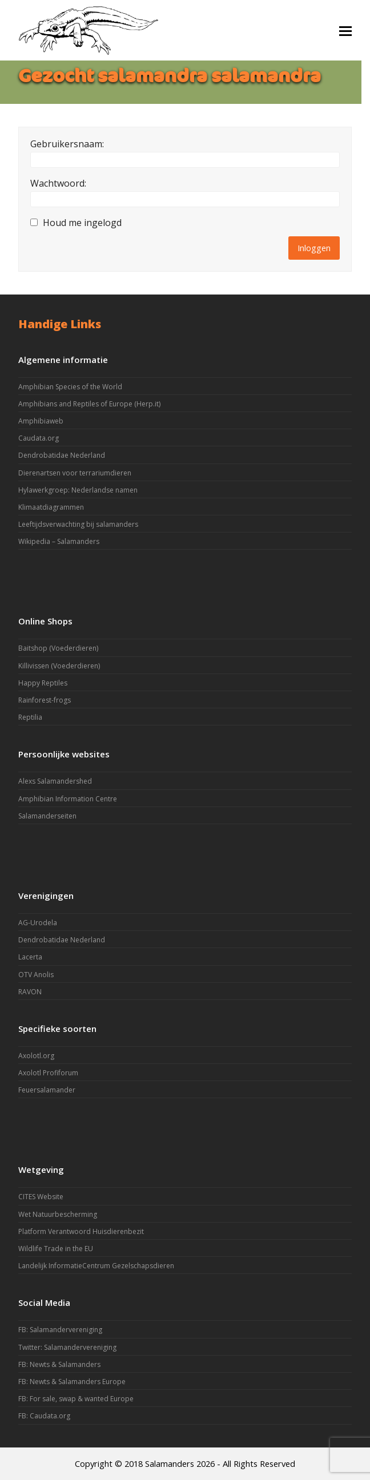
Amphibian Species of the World (70, 387)
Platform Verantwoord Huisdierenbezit (81, 1231)
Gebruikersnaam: (67, 144)
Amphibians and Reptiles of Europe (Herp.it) (89, 404)
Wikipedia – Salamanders (58, 541)
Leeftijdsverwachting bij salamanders (78, 524)
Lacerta (30, 957)
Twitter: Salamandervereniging (67, 1347)
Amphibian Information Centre (67, 799)
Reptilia (30, 717)
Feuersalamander (46, 1090)
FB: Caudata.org (44, 1416)
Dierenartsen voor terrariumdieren (74, 473)
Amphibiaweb (40, 421)
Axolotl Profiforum (48, 1073)
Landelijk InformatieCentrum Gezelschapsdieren (96, 1266)
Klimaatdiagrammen (51, 507)
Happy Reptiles (42, 683)
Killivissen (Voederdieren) (59, 666)
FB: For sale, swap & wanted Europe (76, 1399)
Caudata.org (38, 438)
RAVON (30, 992)
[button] (345, 30)
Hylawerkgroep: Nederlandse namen (78, 490)
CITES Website (40, 1196)
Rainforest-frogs (44, 700)
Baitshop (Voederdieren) (58, 648)
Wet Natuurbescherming (57, 1214)
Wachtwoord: (58, 183)
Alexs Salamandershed (55, 781)
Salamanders (169, 1463)
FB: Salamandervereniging (60, 1329)
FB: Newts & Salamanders (59, 1364)
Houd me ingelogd (82, 222)
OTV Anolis (36, 974)
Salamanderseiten (47, 816)
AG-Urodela (37, 922)
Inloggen (314, 247)
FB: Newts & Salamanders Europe (72, 1381)
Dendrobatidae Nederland (61, 455)
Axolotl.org (36, 1055)
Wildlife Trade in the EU (55, 1248)
